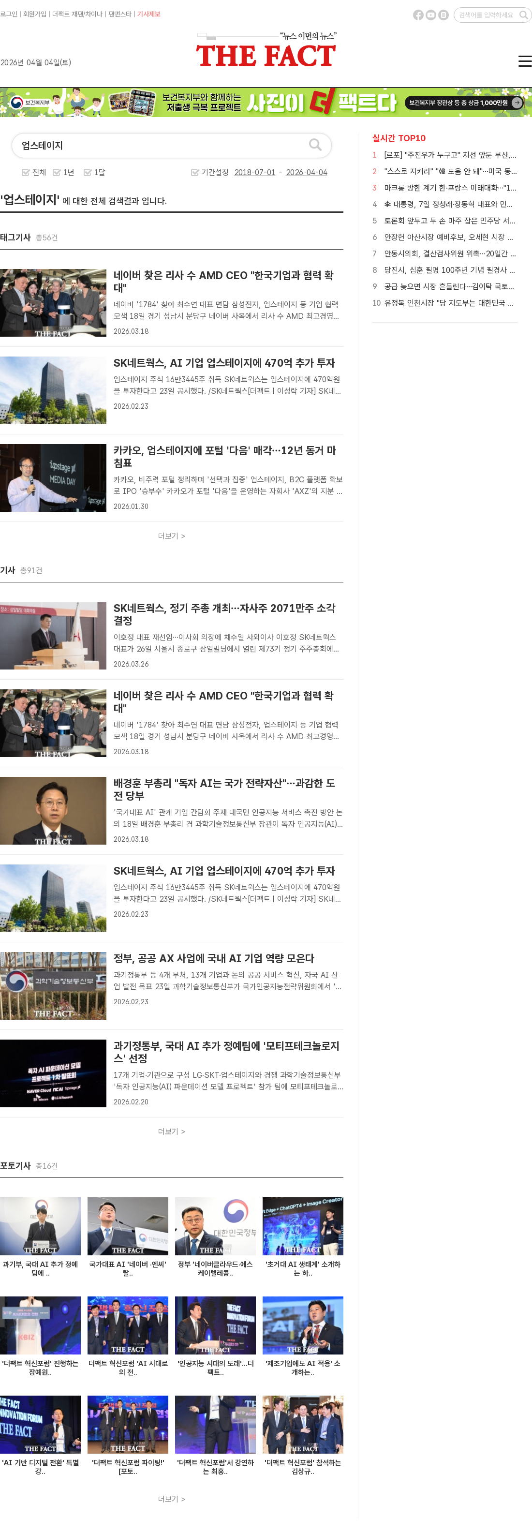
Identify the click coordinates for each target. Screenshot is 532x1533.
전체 (39, 172)
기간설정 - (264, 172)
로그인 (8, 14)
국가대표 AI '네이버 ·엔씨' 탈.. (127, 1269)
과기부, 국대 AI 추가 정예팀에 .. (40, 1269)
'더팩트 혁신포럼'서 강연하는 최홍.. (215, 1467)
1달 (99, 172)
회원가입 (34, 14)
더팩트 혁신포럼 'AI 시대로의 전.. (128, 1368)
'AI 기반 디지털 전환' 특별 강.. (40, 1467)
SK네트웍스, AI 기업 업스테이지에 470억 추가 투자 (224, 363)
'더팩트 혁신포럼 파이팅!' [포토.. (128, 1467)
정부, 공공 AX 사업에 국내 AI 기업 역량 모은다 (214, 958)
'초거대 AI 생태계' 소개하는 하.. (303, 1269)
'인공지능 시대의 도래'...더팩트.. (215, 1368)
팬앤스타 (120, 14)
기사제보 (149, 14)
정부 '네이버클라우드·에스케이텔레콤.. (215, 1269)
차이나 (94, 14)
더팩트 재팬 (67, 14)
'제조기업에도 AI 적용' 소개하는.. (303, 1368)
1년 (68, 172)
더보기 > (172, 536)
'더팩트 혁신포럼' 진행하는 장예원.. (40, 1368)
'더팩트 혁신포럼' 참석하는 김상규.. (303, 1467)
